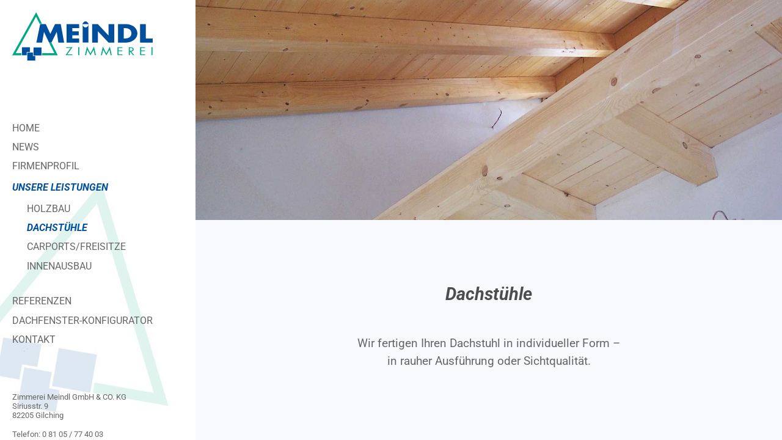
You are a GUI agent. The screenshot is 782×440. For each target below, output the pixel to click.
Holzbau (48, 209)
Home (26, 128)
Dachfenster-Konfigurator (82, 320)
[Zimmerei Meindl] (82, 36)
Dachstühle (57, 227)
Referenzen (41, 301)
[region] (489, 110)
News (25, 147)
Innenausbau (59, 266)
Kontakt (34, 339)
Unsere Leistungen (60, 187)
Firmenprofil (45, 166)
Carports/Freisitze (76, 246)
